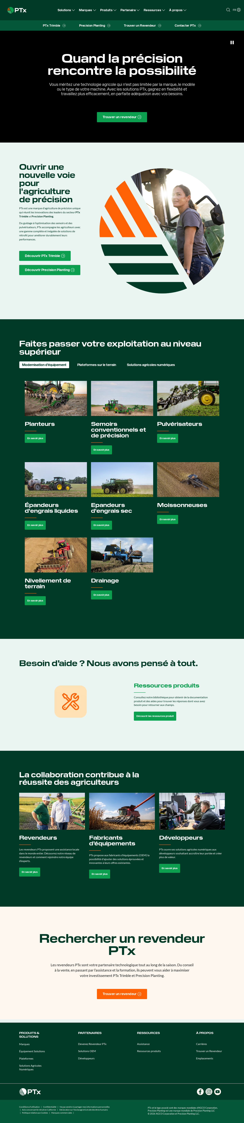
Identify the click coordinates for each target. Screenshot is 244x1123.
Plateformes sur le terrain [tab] (96, 365)
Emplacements (204, 1058)
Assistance (143, 1043)
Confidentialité (49, 1107)
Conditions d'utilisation (29, 1107)
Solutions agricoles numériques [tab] (151, 365)
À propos (204, 1033)
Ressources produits (149, 1051)
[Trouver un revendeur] (122, 994)
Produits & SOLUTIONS (29, 1035)
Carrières (201, 1043)
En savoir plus (35, 438)
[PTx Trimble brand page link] (45, 256)
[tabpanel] (122, 497)
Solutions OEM (87, 1051)
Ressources (148, 1033)
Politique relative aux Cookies (35, 1113)
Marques (24, 1044)
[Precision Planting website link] (49, 270)
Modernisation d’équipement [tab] (44, 365)
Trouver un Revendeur (209, 1051)
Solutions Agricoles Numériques (30, 1067)
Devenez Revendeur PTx (92, 1043)
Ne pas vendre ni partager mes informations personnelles (85, 1107)
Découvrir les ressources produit (155, 716)
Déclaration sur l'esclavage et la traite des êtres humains (83, 1110)
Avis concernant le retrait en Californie (39, 1110)
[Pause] (232, 42)
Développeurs (86, 1058)
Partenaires (89, 1033)
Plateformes (26, 1058)
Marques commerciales (61, 1113)
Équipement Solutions (32, 1051)
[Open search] (228, 10)
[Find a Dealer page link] (122, 117)
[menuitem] (66, 10)
